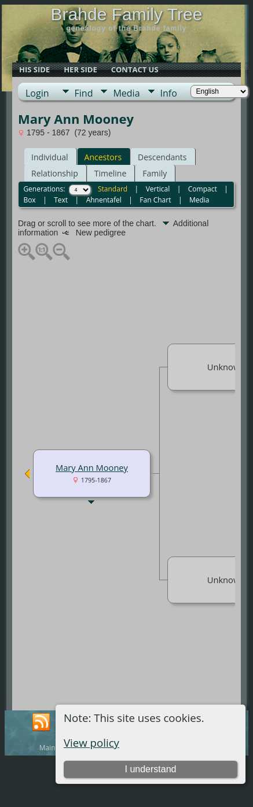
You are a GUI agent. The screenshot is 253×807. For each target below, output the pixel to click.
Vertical (158, 189)
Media (126, 93)
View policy (91, 742)
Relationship (54, 173)
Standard (112, 189)
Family (154, 173)
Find (84, 93)
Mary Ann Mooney (92, 467)
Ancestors (103, 157)
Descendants (162, 157)
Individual (49, 157)
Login (37, 93)
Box (29, 200)
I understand (150, 769)
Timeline (110, 173)
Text (61, 200)
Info (168, 93)
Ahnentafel (104, 200)
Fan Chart (155, 200)
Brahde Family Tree (127, 14)
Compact (202, 189)
